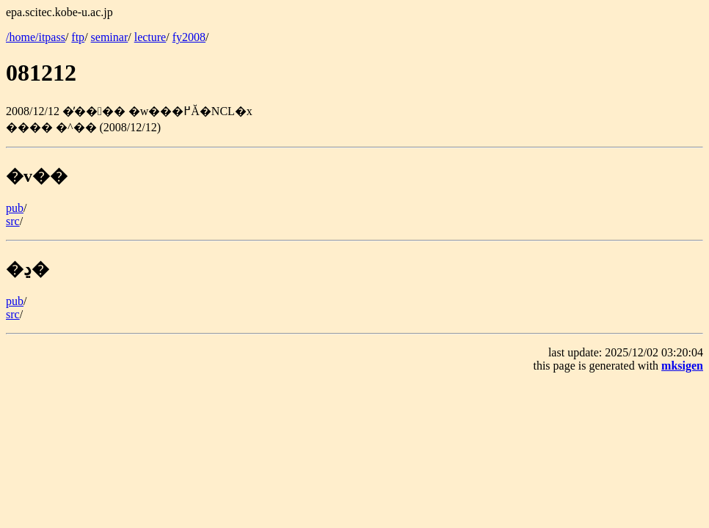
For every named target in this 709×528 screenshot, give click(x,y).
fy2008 (189, 37)
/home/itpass (35, 37)
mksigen (682, 365)
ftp (77, 37)
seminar (109, 37)
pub (14, 208)
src (13, 221)
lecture (150, 37)
